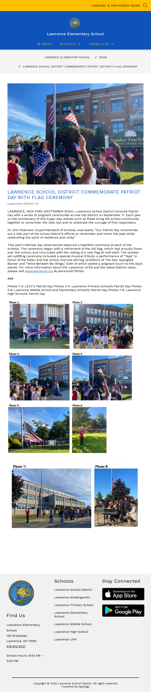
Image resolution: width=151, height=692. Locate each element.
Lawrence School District (73, 590)
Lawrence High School (71, 632)
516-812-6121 (15, 646)
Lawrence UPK (65, 639)
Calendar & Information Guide (116, 5)
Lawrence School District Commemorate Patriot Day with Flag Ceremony (80, 66)
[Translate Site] (101, 43)
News (103, 57)
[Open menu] (44, 43)
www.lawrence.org (39, 271)
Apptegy (83, 686)
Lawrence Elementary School (67, 57)
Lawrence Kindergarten (72, 597)
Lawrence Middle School (73, 624)
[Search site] (145, 5)
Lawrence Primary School (73, 605)
